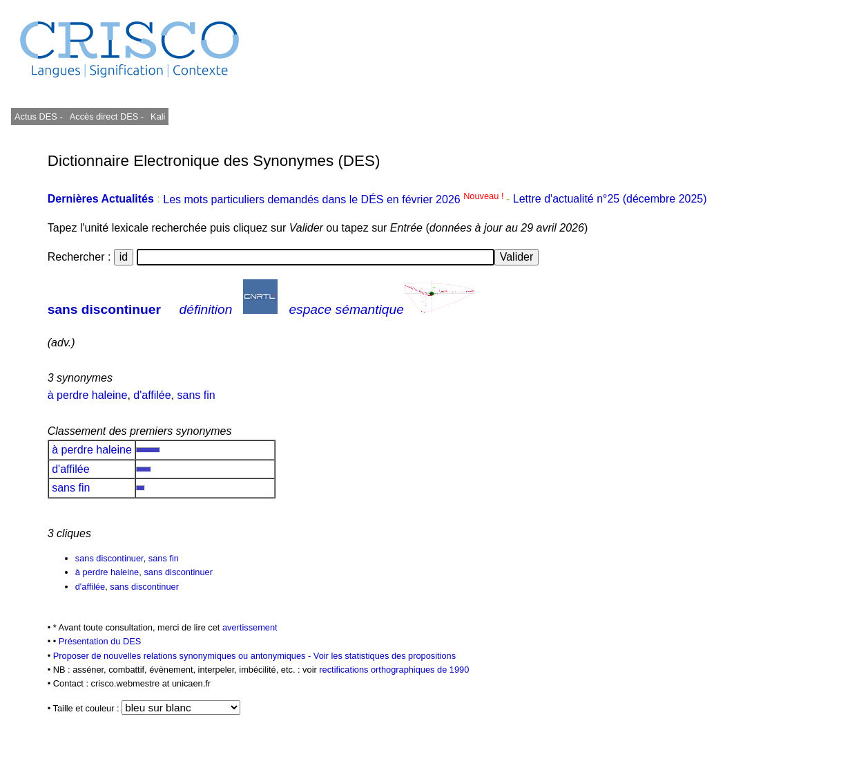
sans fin (196, 395)
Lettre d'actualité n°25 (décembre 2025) (610, 199)
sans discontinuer (104, 309)
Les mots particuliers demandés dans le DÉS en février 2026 (334, 199)
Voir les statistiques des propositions (384, 656)
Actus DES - (39, 116)
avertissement (250, 627)
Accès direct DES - (107, 116)
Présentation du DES (100, 641)
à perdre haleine (88, 395)
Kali (158, 116)
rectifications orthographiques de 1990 (394, 669)
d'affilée (152, 395)
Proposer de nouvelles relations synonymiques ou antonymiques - (183, 656)
